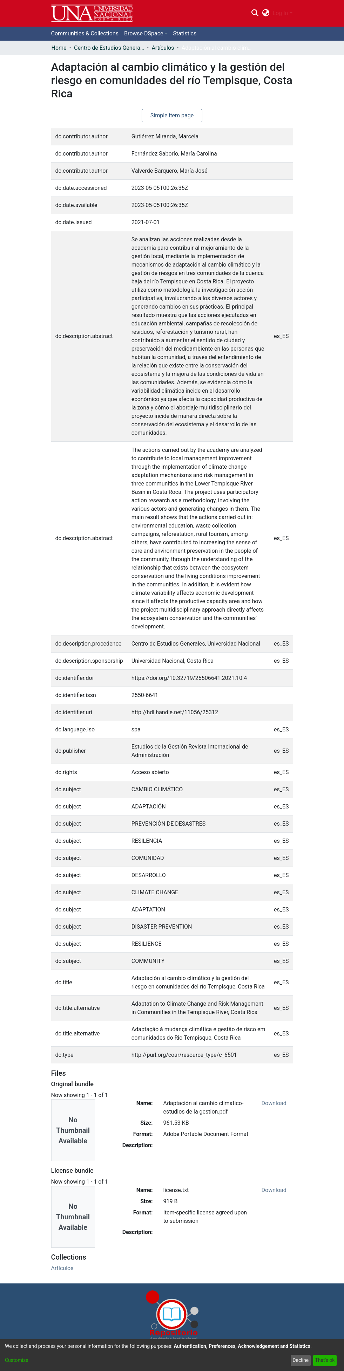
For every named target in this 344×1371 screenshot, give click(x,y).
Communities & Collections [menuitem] (85, 33)
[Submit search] (255, 13)
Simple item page (172, 115)
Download (274, 1103)
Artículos (162, 47)
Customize (16, 1360)
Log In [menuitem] (280, 13)
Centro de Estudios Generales (109, 47)
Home (59, 47)
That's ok (325, 1360)
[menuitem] (265, 13)
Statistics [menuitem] (185, 33)
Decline (300, 1360)
